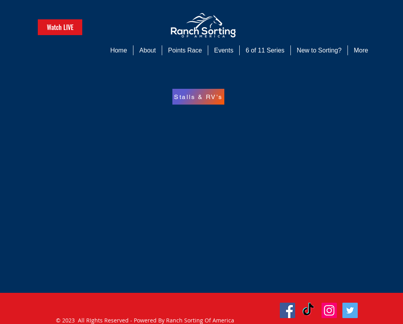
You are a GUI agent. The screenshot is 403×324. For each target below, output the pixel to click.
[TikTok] (308, 310)
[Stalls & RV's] (198, 97)
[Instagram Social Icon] (329, 310)
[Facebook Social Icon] (287, 310)
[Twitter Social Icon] (350, 310)
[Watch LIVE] (60, 27)
